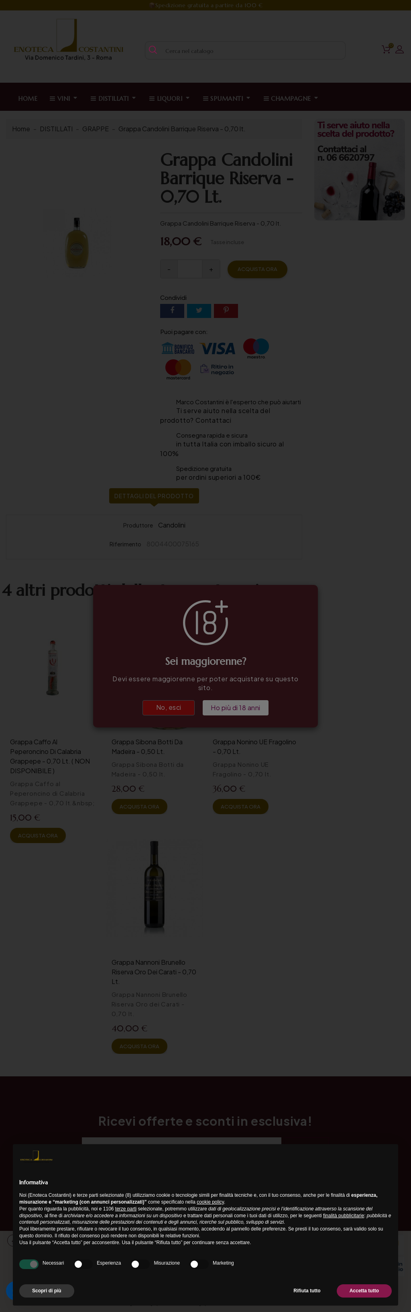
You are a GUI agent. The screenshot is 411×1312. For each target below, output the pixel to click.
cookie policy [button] (210, 1202)
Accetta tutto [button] (364, 1291)
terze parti (125, 1209)
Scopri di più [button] (46, 1291)
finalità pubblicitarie (343, 1215)
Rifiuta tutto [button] (306, 1291)
